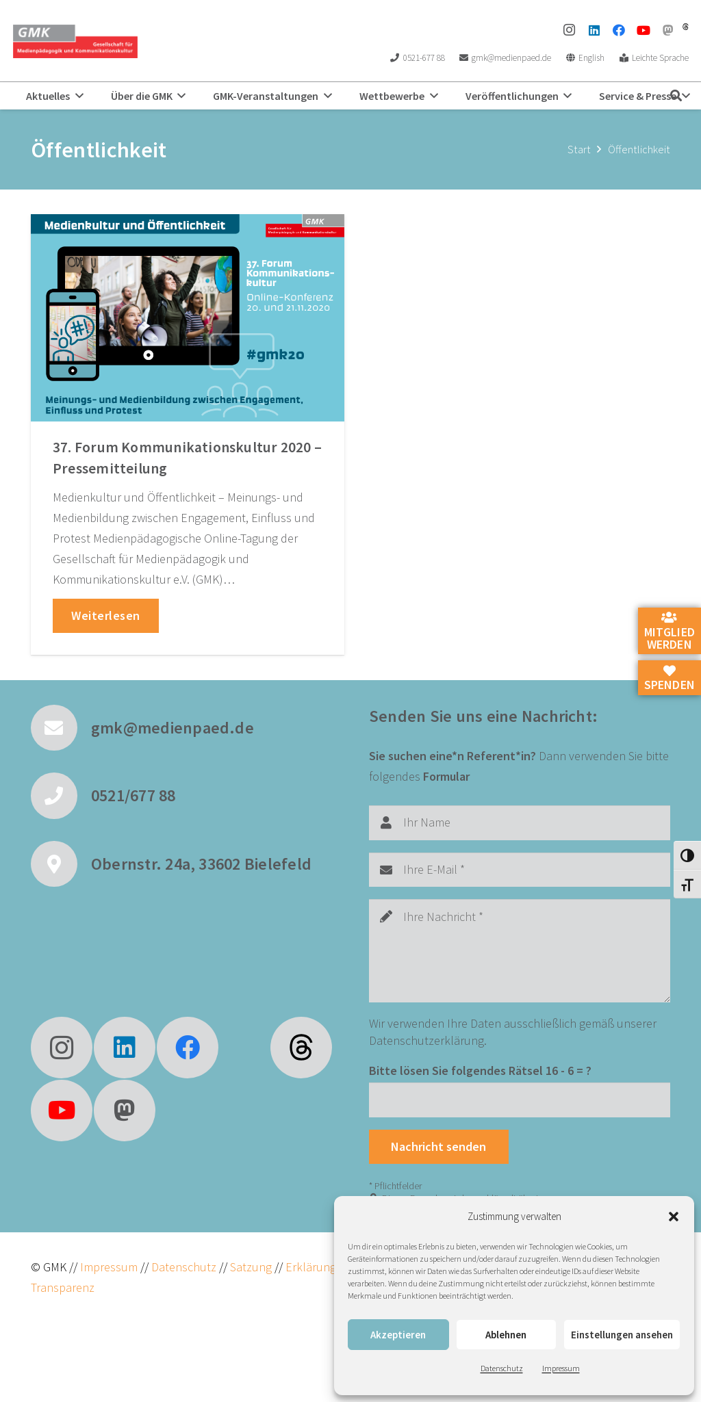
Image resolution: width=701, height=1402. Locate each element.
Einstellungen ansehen (622, 1334)
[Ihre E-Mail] (519, 870)
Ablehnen (505, 1334)
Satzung (249, 1267)
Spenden (669, 678)
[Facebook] (619, 30)
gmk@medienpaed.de (172, 727)
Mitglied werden (669, 631)
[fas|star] (301, 1047)
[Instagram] (569, 30)
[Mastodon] (668, 30)
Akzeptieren (398, 1334)
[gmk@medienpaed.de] (61, 728)
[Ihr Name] (519, 822)
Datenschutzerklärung (426, 1040)
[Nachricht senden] (439, 1147)
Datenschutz (502, 1368)
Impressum (561, 1368)
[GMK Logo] (75, 41)
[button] (673, 1216)
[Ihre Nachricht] (519, 950)
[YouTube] (643, 30)
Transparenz (62, 1287)
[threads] (686, 26)
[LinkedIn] (594, 30)
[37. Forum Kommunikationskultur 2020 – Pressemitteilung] (187, 317)
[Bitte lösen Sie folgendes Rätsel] (519, 1099)
